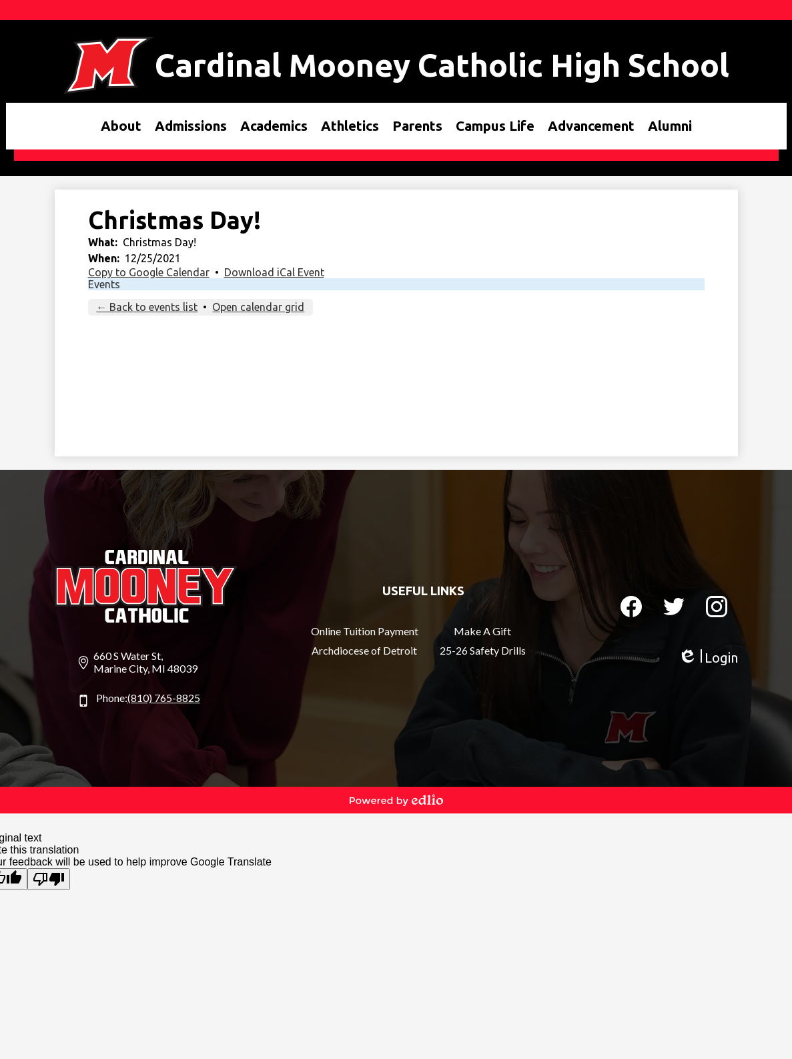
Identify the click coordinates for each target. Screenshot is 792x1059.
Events (104, 284)
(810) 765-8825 (163, 697)
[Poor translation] (48, 879)
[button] (121, 126)
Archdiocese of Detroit (364, 650)
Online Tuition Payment (364, 631)
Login (708, 657)
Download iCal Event (274, 272)
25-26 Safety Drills (483, 650)
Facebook (631, 609)
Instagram (717, 609)
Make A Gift (482, 631)
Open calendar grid (258, 307)
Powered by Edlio (396, 800)
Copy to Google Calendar (149, 272)
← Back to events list (146, 307)
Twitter (674, 609)
